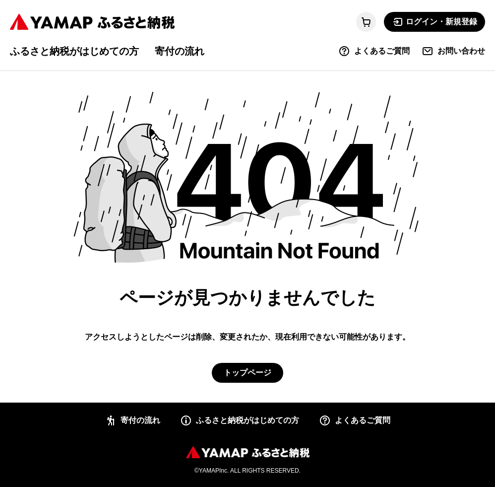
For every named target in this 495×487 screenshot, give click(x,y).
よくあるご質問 (374, 51)
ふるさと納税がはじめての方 (74, 51)
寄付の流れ (179, 51)
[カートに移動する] (366, 22)
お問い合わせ (453, 51)
